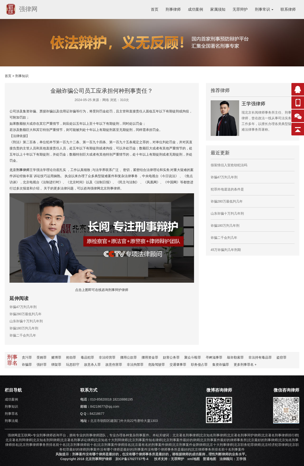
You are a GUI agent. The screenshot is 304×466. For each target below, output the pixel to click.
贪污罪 (27, 357)
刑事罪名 (11, 413)
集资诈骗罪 (220, 364)
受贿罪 (42, 357)
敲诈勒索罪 (235, 357)
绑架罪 (56, 364)
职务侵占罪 (199, 364)
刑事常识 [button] (264, 9)
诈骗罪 (27, 364)
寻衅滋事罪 (214, 357)
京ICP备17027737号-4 (131, 459)
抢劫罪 (71, 357)
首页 (154, 9)
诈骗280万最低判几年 (26, 314)
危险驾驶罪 (156, 364)
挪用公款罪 (128, 357)
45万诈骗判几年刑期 (226, 250)
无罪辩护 (240, 9)
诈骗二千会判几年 (23, 335)
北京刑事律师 (19, 170)
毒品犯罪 (87, 357)
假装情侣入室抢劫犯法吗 (229, 165)
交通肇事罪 (178, 364)
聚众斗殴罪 (192, 357)
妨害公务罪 (171, 357)
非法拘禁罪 (135, 364)
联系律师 (288, 9)
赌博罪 (56, 357)
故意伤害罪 (113, 364)
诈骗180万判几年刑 (24, 328)
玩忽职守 (72, 364)
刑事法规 (11, 421)
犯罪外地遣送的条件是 (227, 189)
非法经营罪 (107, 357)
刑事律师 (173, 9)
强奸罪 (42, 364)
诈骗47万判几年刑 (23, 307)
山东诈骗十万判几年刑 (26, 321)
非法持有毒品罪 (260, 357)
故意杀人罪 (92, 364)
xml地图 (193, 459)
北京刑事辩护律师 (98, 459)
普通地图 (209, 459)
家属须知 (217, 9)
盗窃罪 (281, 357)
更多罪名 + (245, 364)
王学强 (241, 459)
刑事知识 (21, 76)
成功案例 (195, 9)
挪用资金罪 (150, 357)
